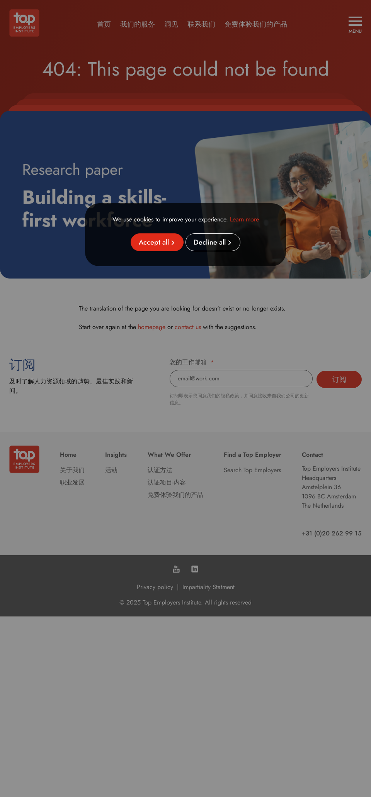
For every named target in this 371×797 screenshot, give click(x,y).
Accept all (154, 242)
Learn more (244, 219)
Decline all (210, 242)
